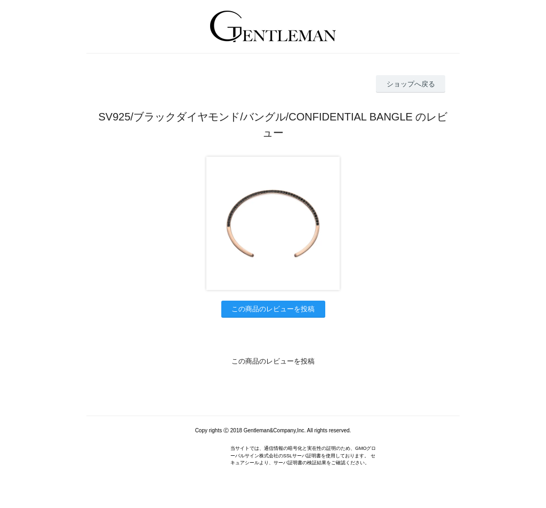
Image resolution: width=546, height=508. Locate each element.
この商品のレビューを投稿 (273, 309)
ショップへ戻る (411, 84)
